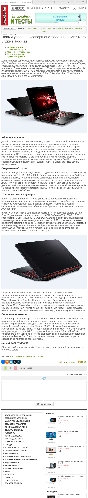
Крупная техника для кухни (18, 415)
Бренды (44, 31)
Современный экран (16, 50)
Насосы (9, 477)
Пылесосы (10, 433)
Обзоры (35, 28)
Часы (7, 471)
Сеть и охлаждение (16, 54)
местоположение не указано (64, 2)
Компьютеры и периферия (24, 356)
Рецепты (51, 28)
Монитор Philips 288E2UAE (68, 431)
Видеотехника (12, 463)
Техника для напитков (16, 427)
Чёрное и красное (15, 47)
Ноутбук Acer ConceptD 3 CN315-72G (71, 476)
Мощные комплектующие (18, 52)
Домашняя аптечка (14, 442)
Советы (42, 28)
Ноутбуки (39, 356)
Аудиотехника (12, 465)
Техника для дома (13, 436)
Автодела (9, 474)
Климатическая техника (16, 448)
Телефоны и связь (14, 468)
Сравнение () (79, 2)
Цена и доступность (16, 56)
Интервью (78, 28)
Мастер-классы (61, 28)
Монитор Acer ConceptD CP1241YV (71, 446)
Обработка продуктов (15, 424)
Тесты (28, 28)
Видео (71, 28)
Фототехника (11, 454)
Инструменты (11, 480)
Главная (4, 34)
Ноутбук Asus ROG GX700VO (69, 494)
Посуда (8, 445)
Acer (11, 356)
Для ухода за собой (14, 439)
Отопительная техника (16, 451)
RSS (83, 362)
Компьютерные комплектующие (21, 460)
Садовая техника (13, 483)
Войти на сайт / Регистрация (44, 2)
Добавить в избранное (11, 2)
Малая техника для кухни (17, 421)
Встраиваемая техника (16, 418)
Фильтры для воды (14, 430)
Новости (12, 34)
